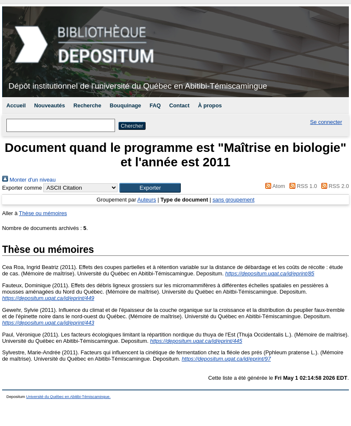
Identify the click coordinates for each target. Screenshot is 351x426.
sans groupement (234, 199)
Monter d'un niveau (29, 180)
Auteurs (147, 199)
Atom (274, 186)
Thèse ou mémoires (43, 213)
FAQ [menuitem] (154, 105)
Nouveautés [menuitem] (49, 105)
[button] (150, 188)
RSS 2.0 (333, 186)
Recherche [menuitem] (87, 105)
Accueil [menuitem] (16, 105)
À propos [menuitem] (210, 105)
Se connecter (326, 122)
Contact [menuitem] (179, 105)
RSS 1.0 (301, 186)
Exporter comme (22, 188)
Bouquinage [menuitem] (125, 105)
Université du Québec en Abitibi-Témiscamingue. (68, 397)
